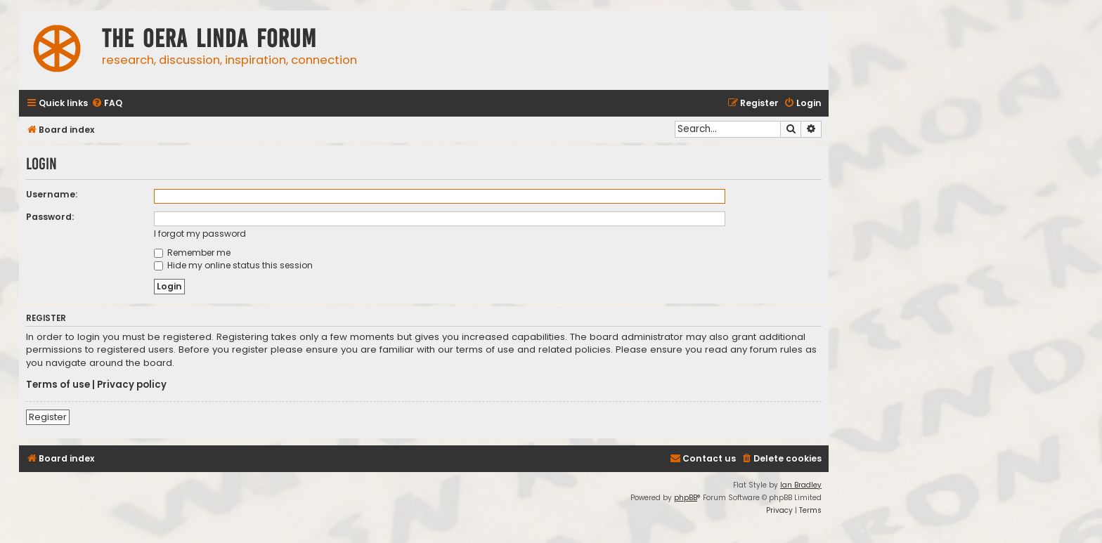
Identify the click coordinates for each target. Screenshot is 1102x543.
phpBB (685, 497)
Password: (50, 217)
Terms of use (58, 385)
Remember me (192, 253)
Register (48, 417)
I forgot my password (200, 233)
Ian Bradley (801, 485)
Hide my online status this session (233, 265)
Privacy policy (132, 385)
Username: (51, 194)
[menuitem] (106, 103)
